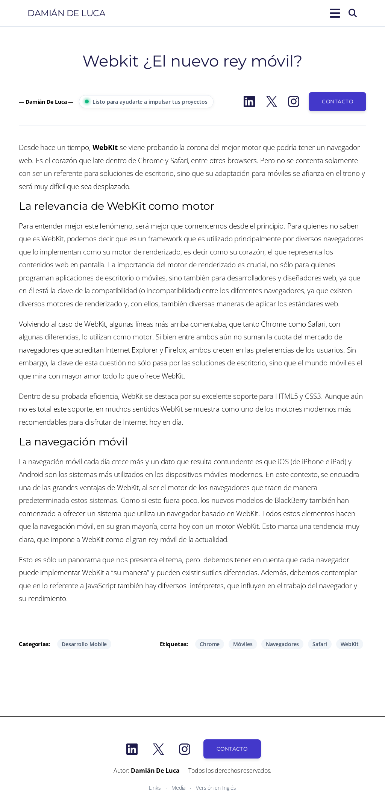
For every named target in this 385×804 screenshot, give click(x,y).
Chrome (210, 644)
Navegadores (282, 644)
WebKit (350, 644)
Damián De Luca (66, 13)
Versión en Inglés (216, 787)
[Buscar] (352, 13)
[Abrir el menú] (333, 13)
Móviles (242, 644)
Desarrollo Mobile (84, 644)
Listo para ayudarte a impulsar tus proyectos (146, 101)
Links (155, 787)
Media (178, 787)
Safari (319, 644)
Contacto (337, 101)
